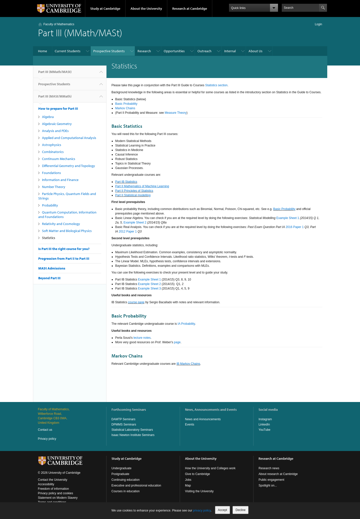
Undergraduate (122, 468)
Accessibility (46, 484)
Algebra (48, 116)
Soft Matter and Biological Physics (67, 230)
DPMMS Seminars (124, 424)
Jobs (188, 480)
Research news (268, 468)
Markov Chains (125, 108)
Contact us (45, 430)
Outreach (205, 51)
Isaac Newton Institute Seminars (133, 435)
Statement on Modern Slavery (58, 498)
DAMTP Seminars (124, 419)
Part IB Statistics (126, 182)
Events (189, 424)
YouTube (264, 430)
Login (318, 24)
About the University (146, 8)
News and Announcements (203, 419)
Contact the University (52, 480)
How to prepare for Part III (58, 108)
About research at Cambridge (278, 474)
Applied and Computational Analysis (69, 138)
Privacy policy (47, 438)
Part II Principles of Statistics (134, 190)
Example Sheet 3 (149, 288)
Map (188, 485)
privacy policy (202, 510)
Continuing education (126, 480)
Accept (222, 510)
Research (144, 51)
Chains (195, 364)
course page (136, 302)
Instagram (265, 419)
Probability (50, 205)
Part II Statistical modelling (132, 195)
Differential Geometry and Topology (68, 166)
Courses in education (126, 491)
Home (42, 51)
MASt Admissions (51, 268)
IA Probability (186, 324)
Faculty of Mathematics (59, 24)
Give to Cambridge (197, 474)
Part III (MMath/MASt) (55, 74)
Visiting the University (199, 491)
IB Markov (183, 364)
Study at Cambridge (105, 8)
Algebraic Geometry (57, 124)
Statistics (48, 238)
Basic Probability (126, 104)
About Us (255, 51)
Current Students (67, 51)
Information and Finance (60, 180)
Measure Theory (175, 112)
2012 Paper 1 (128, 231)
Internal (230, 51)
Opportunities (174, 51)
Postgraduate (120, 474)
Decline (241, 510)
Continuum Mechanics (58, 158)
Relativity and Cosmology (61, 224)
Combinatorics (53, 152)
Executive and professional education (136, 485)
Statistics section (216, 85)
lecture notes (142, 338)
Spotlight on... (267, 485)
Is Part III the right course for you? (64, 248)
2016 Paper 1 (295, 227)
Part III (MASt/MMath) (55, 98)
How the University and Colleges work (210, 468)
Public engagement (271, 480)
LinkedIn (264, 424)
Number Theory (53, 186)
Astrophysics (51, 144)
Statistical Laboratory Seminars (132, 430)
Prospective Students (109, 51)
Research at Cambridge (189, 8)
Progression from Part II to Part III (63, 258)
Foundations (51, 172)
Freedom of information (53, 488)
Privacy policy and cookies (55, 493)
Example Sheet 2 (135, 222)
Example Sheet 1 (287, 218)
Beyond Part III (49, 278)
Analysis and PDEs (55, 130)
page (177, 342)
